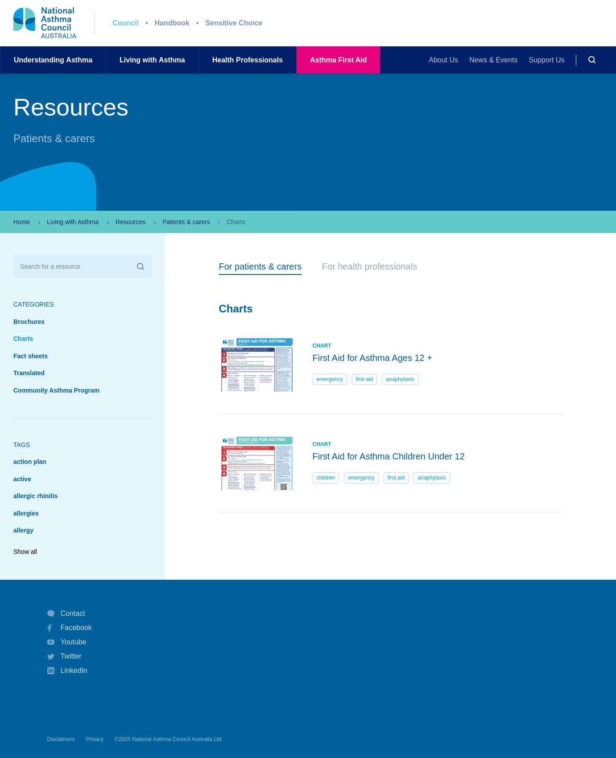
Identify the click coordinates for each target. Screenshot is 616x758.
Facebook (69, 628)
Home (21, 221)
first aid (364, 379)
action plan (29, 461)
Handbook (172, 23)
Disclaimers (61, 739)
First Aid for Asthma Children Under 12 (389, 456)
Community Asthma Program (56, 390)
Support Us (547, 60)
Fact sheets (30, 356)
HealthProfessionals (247, 60)
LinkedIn (67, 671)
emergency (329, 379)
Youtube (67, 642)
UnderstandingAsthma (53, 60)
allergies (26, 513)
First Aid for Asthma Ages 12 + (372, 358)
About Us (443, 60)
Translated (29, 373)
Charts (23, 338)
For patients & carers (260, 266)
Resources (130, 221)
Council (125, 23)
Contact (66, 613)
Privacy (94, 739)
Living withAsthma (152, 60)
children (325, 478)
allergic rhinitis (35, 496)
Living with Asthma (73, 221)
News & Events (493, 60)
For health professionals (369, 266)
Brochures (29, 321)
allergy (23, 530)
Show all (25, 551)
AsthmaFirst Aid (338, 60)
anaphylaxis (400, 379)
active (22, 479)
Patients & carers (186, 221)
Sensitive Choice (233, 23)
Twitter (64, 656)
